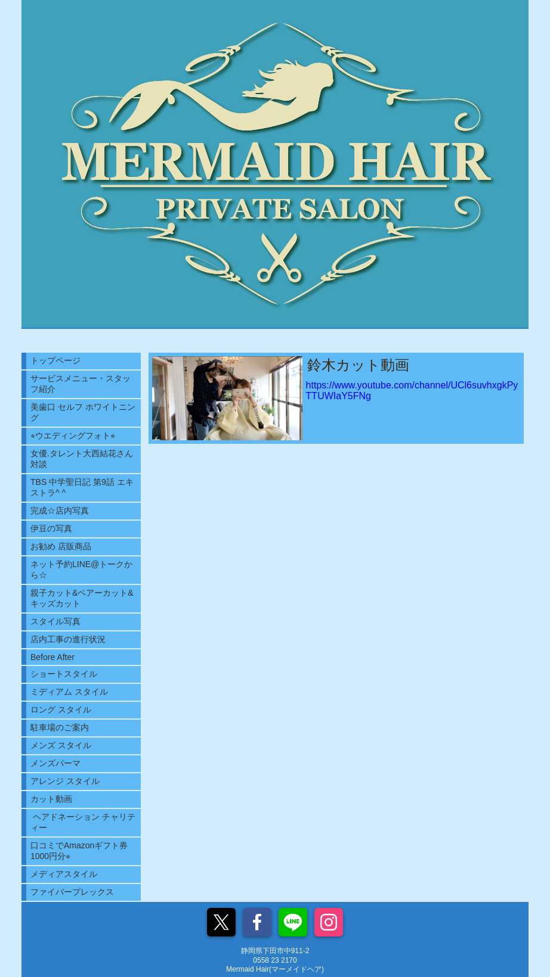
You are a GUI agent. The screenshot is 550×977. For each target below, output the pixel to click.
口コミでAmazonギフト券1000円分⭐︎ (79, 851)
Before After (52, 657)
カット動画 (51, 799)
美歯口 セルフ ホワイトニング (82, 412)
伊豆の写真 (51, 528)
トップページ (55, 360)
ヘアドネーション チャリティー (82, 822)
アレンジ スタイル (65, 781)
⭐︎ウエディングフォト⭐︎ (72, 435)
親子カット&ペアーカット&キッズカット (82, 598)
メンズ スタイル (60, 745)
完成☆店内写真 (59, 510)
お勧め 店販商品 (60, 546)
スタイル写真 (55, 621)
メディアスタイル (63, 874)
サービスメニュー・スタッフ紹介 (80, 384)
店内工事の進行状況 (68, 639)
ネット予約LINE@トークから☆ (81, 569)
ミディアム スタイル (69, 691)
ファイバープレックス (72, 892)
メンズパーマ (55, 763)
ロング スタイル (60, 709)
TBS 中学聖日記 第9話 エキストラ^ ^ (82, 487)
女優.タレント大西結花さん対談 (81, 459)
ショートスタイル (63, 674)
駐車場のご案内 (59, 727)
